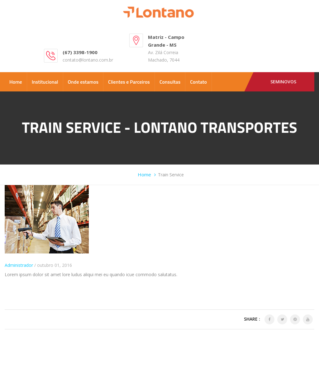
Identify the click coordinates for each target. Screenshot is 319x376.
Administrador (19, 265)
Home (15, 82)
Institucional (45, 82)
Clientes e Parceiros (129, 82)
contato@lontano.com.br (88, 60)
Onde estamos (83, 82)
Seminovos (283, 82)
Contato (198, 82)
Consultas (170, 82)
